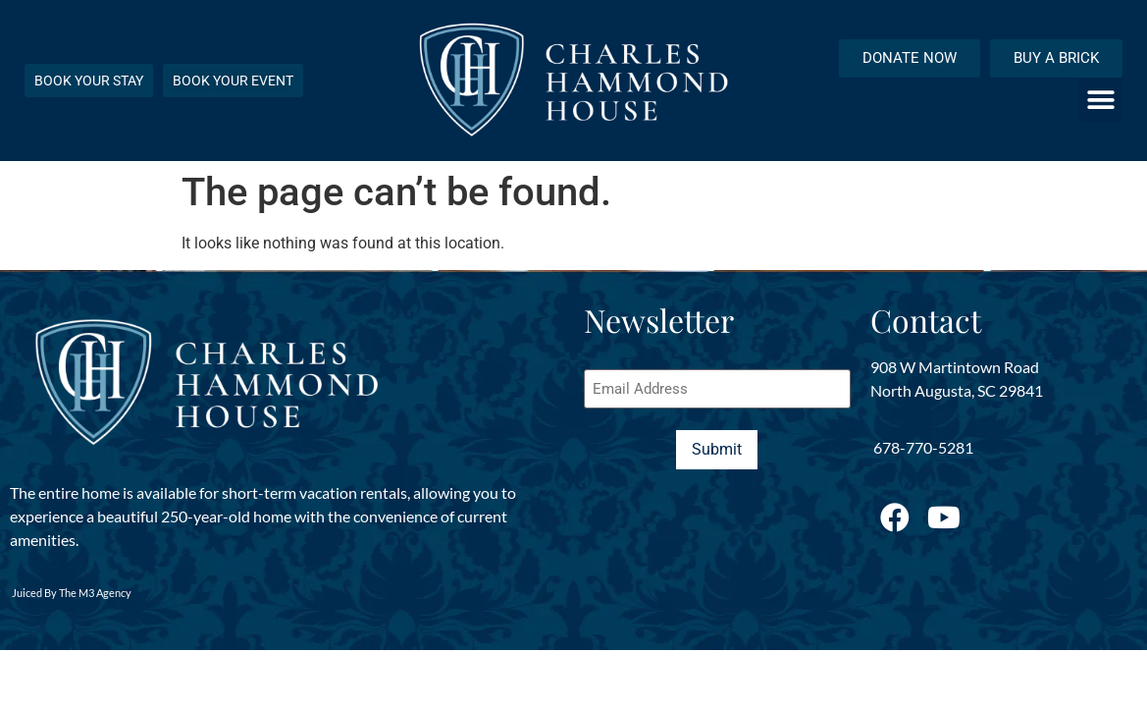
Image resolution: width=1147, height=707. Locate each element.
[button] (1100, 100)
